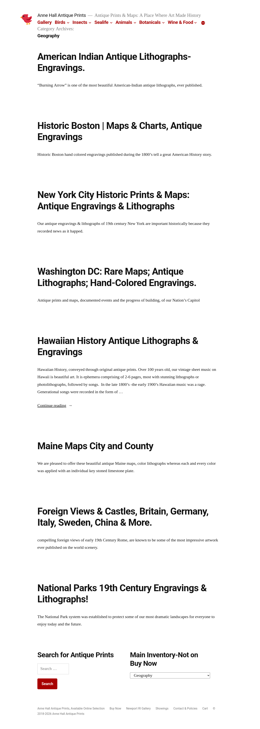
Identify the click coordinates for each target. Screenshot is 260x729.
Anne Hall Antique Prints (61, 15)
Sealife (101, 22)
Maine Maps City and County (95, 446)
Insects (79, 22)
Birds (60, 22)
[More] (203, 23)
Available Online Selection (88, 708)
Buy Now (115, 708)
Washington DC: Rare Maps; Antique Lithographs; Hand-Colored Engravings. (116, 277)
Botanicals (150, 22)
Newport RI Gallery (138, 708)
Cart (205, 708)
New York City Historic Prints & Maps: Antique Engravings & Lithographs (113, 200)
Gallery (44, 22)
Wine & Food (180, 22)
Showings (162, 708)
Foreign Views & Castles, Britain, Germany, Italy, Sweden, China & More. (122, 517)
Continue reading (54, 405)
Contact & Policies (185, 708)
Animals (124, 22)
